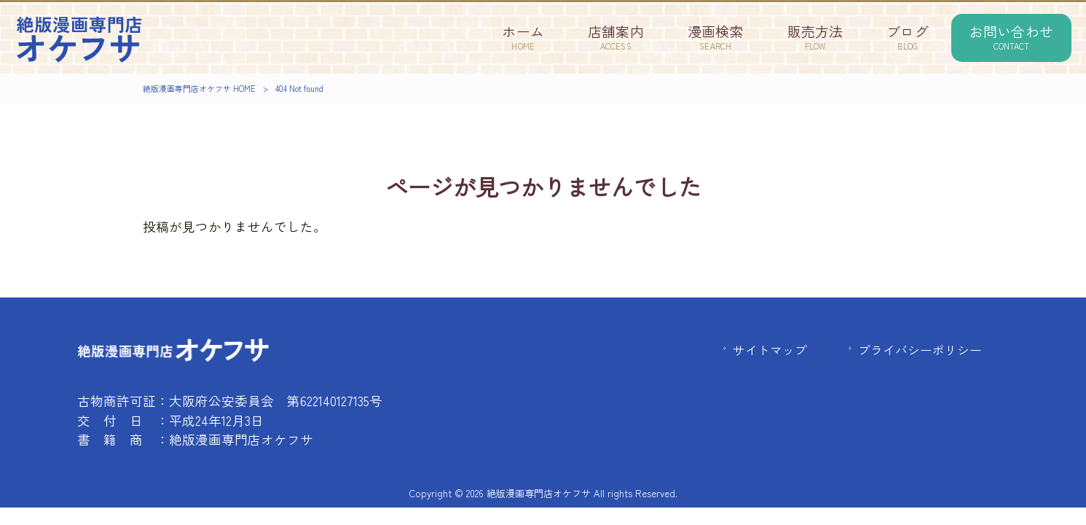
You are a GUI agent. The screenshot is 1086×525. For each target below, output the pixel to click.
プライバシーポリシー (920, 350)
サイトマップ (770, 350)
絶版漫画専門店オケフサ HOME (199, 88)
